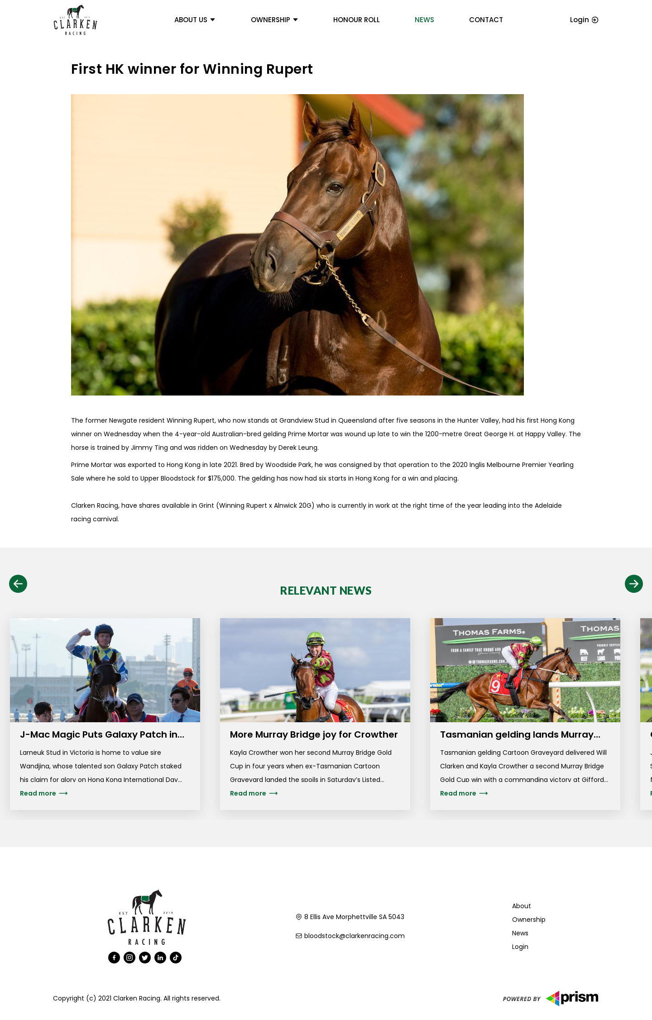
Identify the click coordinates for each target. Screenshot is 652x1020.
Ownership (275, 19)
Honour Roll (356, 19)
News (424, 19)
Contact (486, 19)
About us (195, 19)
